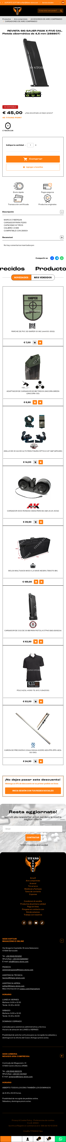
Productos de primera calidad (33, 904)
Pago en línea (33, 906)
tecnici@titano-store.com (13, 978)
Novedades (21, 277)
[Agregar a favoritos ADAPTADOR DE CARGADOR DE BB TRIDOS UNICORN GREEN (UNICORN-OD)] (40, 402)
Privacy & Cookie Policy (22, 1120)
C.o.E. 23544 (33, 1123)
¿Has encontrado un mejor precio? (39, 113)
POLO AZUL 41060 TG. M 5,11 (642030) (33, 690)
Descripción (33, 212)
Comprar (33, 159)
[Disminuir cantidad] (25, 145)
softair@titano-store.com (31, 3)
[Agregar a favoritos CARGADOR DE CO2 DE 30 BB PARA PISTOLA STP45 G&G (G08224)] (41, 641)
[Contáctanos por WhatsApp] (60, 1139)
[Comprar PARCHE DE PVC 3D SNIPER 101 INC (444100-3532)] (35, 342)
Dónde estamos (33, 912)
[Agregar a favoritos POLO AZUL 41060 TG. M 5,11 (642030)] (41, 701)
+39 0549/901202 (14, 956)
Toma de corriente (33, 891)
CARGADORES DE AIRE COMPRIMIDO (21, 21)
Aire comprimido (21, 19)
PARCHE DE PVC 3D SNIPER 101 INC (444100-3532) (33, 331)
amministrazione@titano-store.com (17, 970)
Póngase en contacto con (33, 909)
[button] (63, 2)
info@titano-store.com (18, 961)
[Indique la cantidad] (30, 145)
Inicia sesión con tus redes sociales (33, 790)
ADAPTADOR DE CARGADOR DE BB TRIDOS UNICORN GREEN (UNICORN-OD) (33, 392)
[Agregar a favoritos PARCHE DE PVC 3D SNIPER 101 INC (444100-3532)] (40, 342)
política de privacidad (38, 845)
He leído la (34, 845)
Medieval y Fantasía (33, 889)
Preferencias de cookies (43, 1120)
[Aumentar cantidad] (35, 145)
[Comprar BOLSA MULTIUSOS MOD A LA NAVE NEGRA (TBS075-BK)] (36, 582)
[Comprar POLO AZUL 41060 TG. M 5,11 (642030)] (35, 701)
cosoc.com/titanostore (30, 989)
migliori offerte (33, 819)
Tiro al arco (33, 886)
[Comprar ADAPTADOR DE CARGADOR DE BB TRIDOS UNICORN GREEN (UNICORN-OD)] (35, 402)
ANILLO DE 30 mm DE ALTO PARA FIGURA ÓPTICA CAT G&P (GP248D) (33, 451)
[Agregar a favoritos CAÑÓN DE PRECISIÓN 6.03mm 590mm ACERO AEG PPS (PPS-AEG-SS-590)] (41, 761)
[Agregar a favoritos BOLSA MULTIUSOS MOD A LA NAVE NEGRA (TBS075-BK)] (41, 582)
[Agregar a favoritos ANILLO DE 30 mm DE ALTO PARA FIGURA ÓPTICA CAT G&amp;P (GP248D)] (41, 462)
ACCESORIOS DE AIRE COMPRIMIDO (46, 19)
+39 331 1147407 (19, 1074)
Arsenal (33, 883)
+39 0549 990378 (14, 1071)
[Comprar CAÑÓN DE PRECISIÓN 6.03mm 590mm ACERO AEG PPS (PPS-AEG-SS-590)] (35, 761)
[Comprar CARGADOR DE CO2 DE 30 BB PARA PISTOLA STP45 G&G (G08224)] (35, 641)
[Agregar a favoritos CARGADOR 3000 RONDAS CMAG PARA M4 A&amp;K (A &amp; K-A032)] (41, 522)
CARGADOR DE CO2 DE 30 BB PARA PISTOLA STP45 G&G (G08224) (33, 630)
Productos (6, 19)
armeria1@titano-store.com (21, 1076)
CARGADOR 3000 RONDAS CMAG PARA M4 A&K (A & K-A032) (33, 511)
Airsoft (33, 878)
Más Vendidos (43, 277)
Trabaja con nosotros (33, 915)
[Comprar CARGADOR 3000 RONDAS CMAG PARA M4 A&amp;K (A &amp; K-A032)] (35, 522)
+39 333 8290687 (20, 959)
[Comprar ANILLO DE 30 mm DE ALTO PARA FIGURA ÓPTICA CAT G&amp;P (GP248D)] (35, 462)
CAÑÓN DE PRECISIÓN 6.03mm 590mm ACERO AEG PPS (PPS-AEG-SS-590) (33, 751)
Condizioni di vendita (33, 901)
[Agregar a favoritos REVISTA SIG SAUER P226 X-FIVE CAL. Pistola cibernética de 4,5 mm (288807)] (33, 167)
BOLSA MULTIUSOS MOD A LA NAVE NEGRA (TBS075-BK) (33, 571)
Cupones (33, 894)
